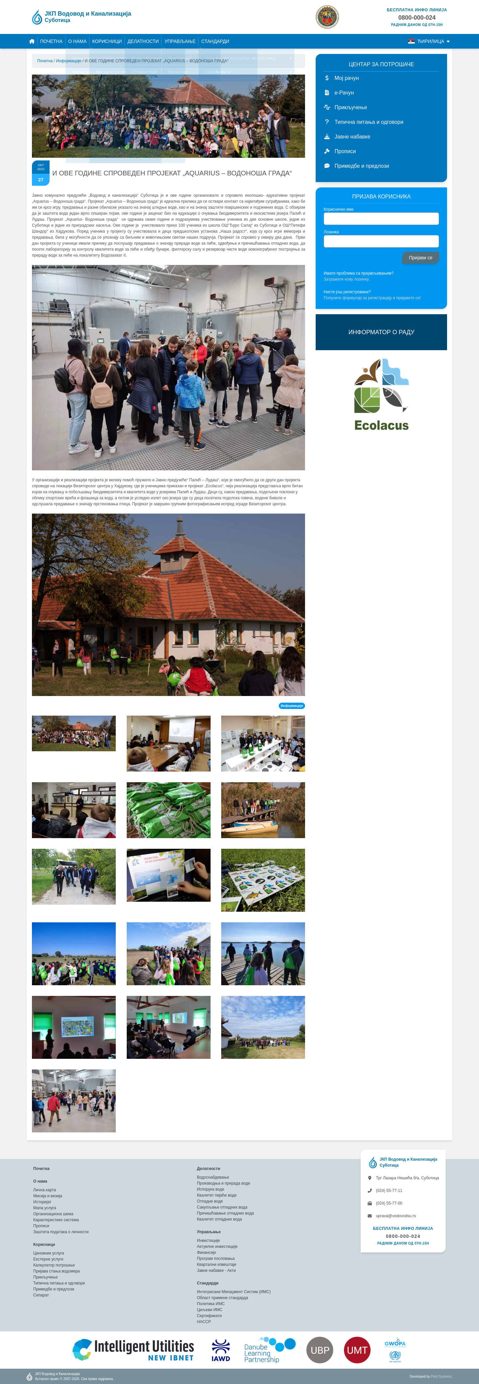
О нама (77, 41)
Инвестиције (208, 1240)
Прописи (41, 1226)
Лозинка (331, 232)
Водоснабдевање (213, 1177)
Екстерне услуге (48, 1259)
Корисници (107, 41)
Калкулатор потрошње (54, 1265)
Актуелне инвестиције (217, 1246)
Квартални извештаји (216, 1264)
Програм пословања (216, 1258)
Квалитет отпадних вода (219, 1219)
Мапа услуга (44, 1208)
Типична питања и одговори (59, 1283)
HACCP (204, 1321)
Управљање (180, 41)
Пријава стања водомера (56, 1271)
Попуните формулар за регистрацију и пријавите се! (372, 298)
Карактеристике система (56, 1220)
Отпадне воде (210, 1201)
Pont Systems (441, 1376)
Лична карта (44, 1190)
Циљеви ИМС (210, 1309)
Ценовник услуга (48, 1253)
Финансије (206, 1252)
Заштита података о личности (60, 1232)
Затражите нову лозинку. (346, 279)
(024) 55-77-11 (384, 1190)
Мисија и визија (47, 1196)
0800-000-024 (403, 1236)
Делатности (143, 41)
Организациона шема (53, 1214)
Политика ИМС (211, 1303)
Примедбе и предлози (53, 1289)
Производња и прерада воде (223, 1183)
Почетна (51, 41)
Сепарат (41, 1295)
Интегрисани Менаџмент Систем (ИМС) (234, 1291)
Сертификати (209, 1315)
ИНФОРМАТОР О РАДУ (381, 332)
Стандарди (215, 41)
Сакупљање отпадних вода (222, 1207)
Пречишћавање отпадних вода (225, 1213)
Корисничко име (339, 209)
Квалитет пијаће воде (217, 1195)
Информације (68, 61)
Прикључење (45, 1277)
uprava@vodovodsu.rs (391, 1216)
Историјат (42, 1202)
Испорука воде (210, 1189)
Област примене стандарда (222, 1297)
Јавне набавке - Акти (216, 1270)
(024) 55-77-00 (384, 1203)
